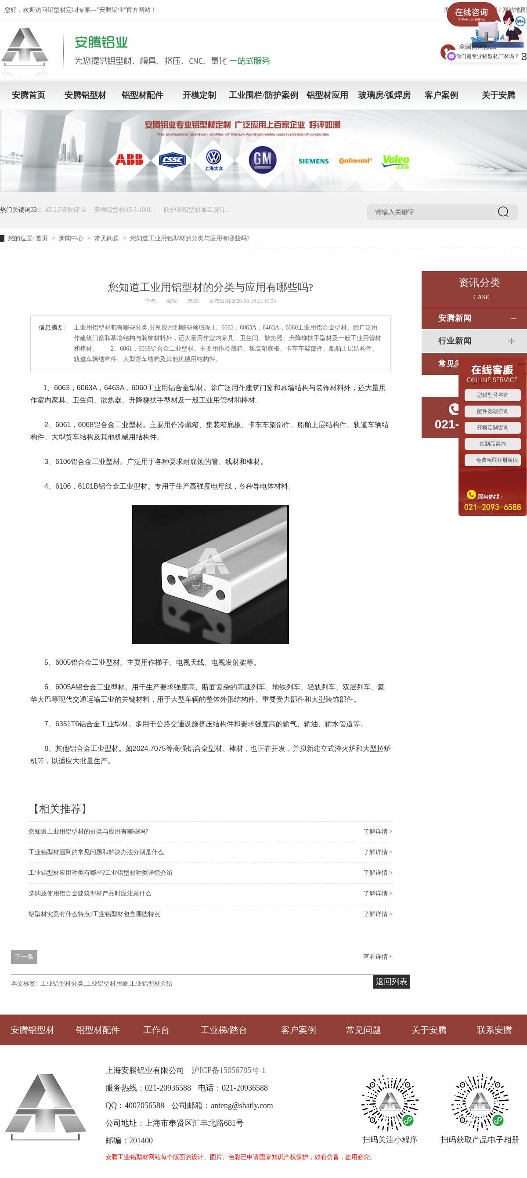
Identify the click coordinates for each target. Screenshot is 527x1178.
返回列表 (392, 981)
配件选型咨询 (493, 411)
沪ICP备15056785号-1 (228, 1070)
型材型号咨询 (493, 395)
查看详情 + (378, 956)
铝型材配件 (142, 95)
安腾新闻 (455, 318)
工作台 (156, 1030)
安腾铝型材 (85, 95)
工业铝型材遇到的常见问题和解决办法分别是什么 (96, 852)
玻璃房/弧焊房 (384, 95)
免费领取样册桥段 (497, 460)
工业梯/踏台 (224, 1030)
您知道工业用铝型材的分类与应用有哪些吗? (88, 831)
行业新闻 (455, 341)
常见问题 (106, 238)
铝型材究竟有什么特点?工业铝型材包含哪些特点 (94, 914)
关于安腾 (498, 95)
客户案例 (441, 95)
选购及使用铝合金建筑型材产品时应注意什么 (90, 893)
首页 (42, 238)
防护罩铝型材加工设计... (197, 210)
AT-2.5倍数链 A (65, 210)
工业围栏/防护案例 (263, 95)
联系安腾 (494, 1030)
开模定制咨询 (493, 427)
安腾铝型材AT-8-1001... (125, 210)
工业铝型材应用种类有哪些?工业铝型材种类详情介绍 (101, 873)
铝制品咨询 (493, 444)
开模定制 (199, 95)
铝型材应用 (327, 95)
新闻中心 (71, 238)
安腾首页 (28, 95)
